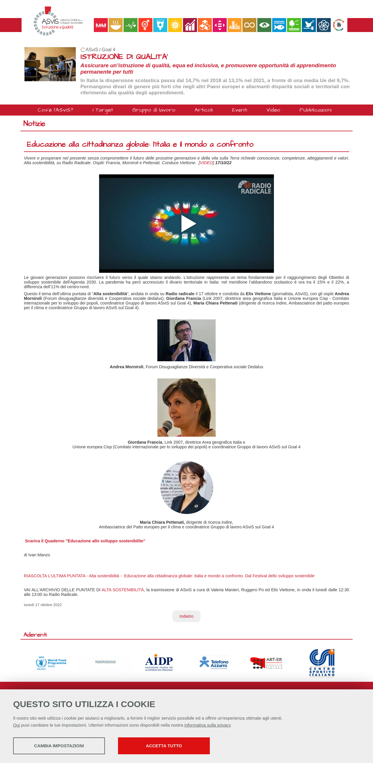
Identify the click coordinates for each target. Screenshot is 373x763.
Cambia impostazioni (59, 745)
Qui (16, 725)
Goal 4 (108, 49)
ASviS (92, 49)
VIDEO (206, 162)
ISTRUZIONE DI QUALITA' (124, 57)
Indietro (186, 616)
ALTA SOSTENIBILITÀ (123, 589)
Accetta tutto (164, 745)
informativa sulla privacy (207, 725)
